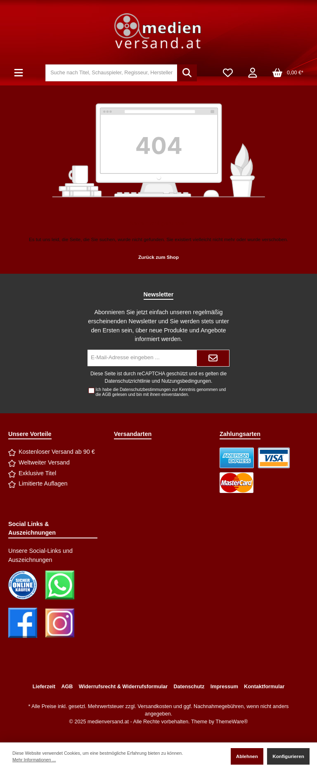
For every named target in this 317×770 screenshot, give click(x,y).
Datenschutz (188, 686)
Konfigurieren (288, 756)
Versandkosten (154, 706)
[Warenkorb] (288, 72)
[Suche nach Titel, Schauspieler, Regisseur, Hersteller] (111, 72)
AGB (106, 394)
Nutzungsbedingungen (186, 381)
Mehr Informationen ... (34, 759)
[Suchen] (187, 72)
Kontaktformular (264, 686)
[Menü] (18, 72)
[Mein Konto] (252, 72)
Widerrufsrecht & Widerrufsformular (123, 686)
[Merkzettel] (228, 72)
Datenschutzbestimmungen (145, 389)
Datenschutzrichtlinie (128, 381)
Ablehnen (247, 756)
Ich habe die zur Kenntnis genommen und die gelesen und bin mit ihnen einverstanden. (160, 392)
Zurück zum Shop (158, 257)
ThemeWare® (231, 722)
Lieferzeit (44, 686)
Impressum (224, 686)
